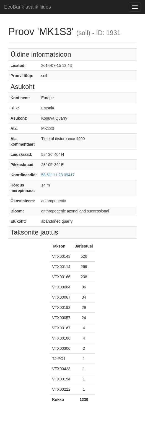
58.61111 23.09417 (58, 175)
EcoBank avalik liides (27, 7)
